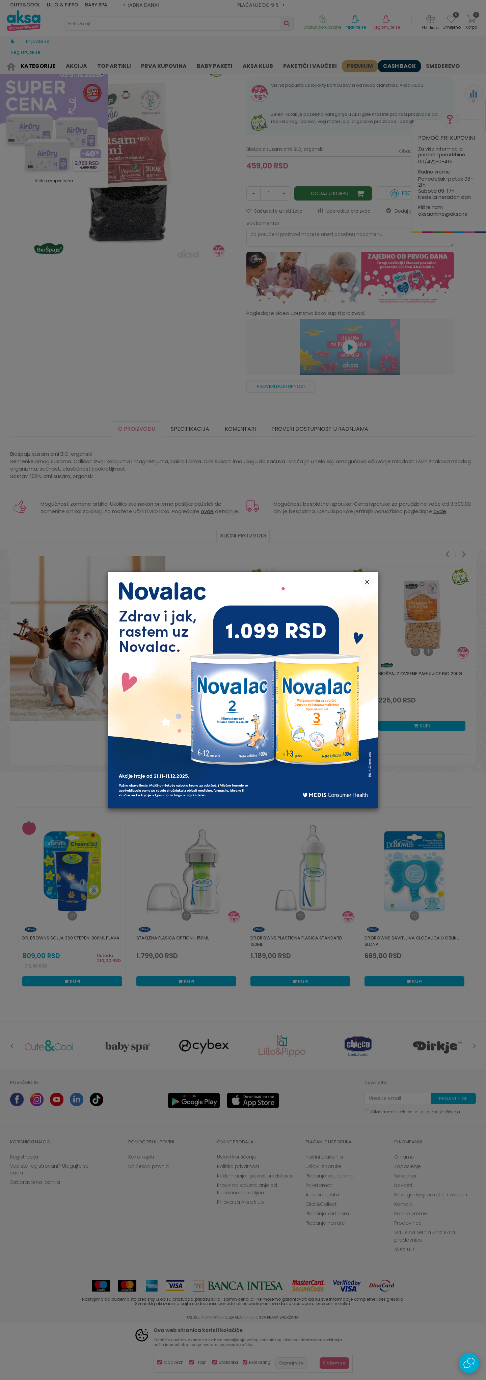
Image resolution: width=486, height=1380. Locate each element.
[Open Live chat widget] (469, 1363)
